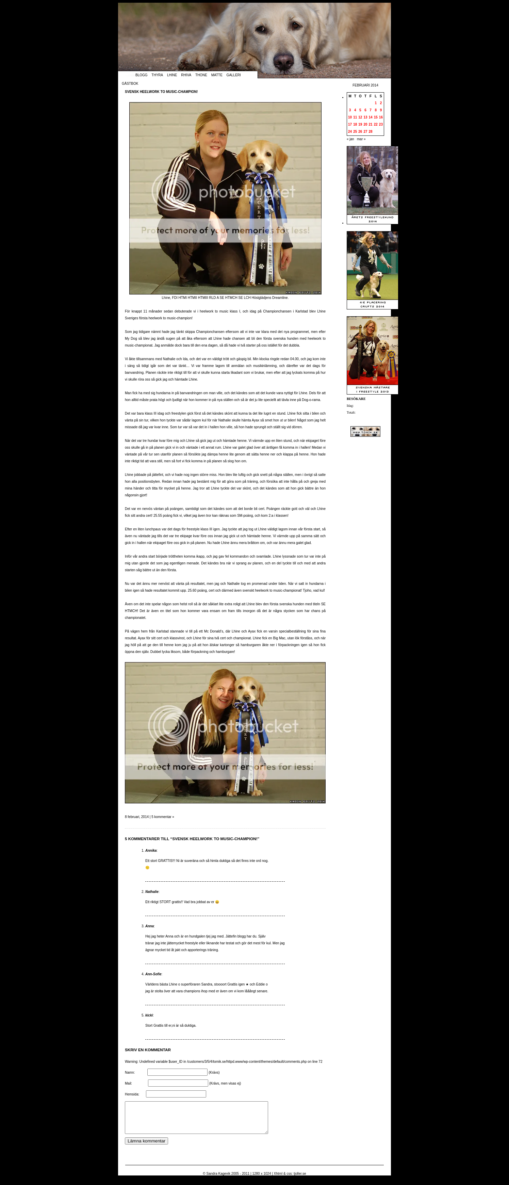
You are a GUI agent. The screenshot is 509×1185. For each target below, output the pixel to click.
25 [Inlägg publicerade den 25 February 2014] (355, 131)
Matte (217, 75)
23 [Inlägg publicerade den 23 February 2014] (381, 124)
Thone (201, 75)
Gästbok (130, 83)
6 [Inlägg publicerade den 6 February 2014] (365, 110)
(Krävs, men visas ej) (225, 1083)
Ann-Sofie (153, 974)
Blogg (141, 75)
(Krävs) (214, 1072)
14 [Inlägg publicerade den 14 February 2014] (371, 117)
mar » (361, 139)
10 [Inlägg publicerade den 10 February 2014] (350, 117)
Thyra (157, 75)
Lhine (172, 75)
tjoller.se (300, 1180)
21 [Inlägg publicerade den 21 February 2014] (371, 124)
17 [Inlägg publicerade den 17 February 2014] (350, 124)
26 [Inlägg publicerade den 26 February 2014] (360, 131)
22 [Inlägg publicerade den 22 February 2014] (376, 124)
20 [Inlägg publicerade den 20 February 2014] (365, 124)
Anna (149, 926)
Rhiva (186, 75)
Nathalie (152, 892)
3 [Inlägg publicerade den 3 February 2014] (350, 110)
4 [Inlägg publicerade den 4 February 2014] (355, 110)
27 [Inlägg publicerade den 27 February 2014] (365, 131)
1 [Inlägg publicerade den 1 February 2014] (376, 103)
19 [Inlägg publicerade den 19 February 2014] (360, 124)
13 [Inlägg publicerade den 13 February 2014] (365, 117)
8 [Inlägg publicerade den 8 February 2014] (376, 110)
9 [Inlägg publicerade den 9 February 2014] (381, 110)
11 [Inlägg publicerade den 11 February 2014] (355, 117)
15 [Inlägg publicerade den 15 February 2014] (376, 117)
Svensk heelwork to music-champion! (161, 92)
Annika (151, 850)
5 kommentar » (162, 817)
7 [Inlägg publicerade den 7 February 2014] (371, 110)
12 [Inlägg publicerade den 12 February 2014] (360, 117)
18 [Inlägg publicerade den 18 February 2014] (355, 124)
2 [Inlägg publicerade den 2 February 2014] (381, 103)
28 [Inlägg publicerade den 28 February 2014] (371, 131)
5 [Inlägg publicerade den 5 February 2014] (360, 110)
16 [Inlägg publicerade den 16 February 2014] (381, 117)
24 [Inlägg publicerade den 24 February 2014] (350, 131)
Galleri (234, 75)
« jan (350, 139)
